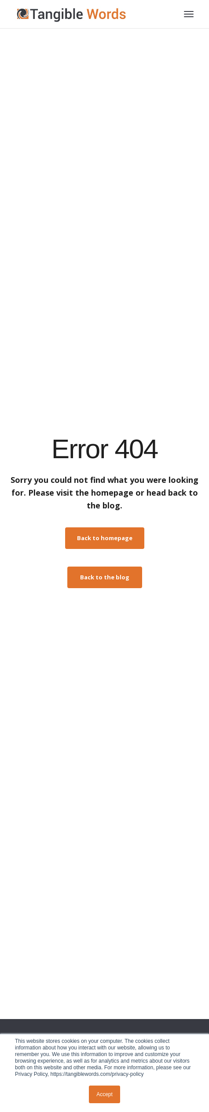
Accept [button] (104, 1094)
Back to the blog (104, 577)
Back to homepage (104, 538)
